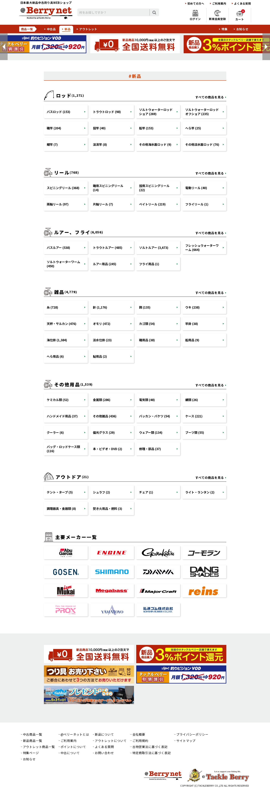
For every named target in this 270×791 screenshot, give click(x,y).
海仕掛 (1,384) (57, 340)
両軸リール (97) (58, 204)
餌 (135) (144, 307)
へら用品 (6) (55, 356)
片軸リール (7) (103, 204)
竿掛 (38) (191, 323)
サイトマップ (186, 740)
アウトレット (88, 29)
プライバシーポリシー (192, 734)
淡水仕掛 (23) (102, 340)
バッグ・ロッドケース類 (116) (63, 448)
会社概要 (138, 734)
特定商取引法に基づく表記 (151, 753)
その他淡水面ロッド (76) (202, 144)
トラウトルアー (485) (107, 247)
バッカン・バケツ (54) (154, 416)
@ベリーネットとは (75, 734)
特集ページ (31, 753)
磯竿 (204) (54, 128)
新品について (104, 734)
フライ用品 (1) (149, 264)
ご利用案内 (219, 3)
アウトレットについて (111, 740)
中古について (70, 753)
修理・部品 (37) (150, 448)
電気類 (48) (147, 399)
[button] (4, 46)
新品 (68, 29)
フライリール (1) (196, 204)
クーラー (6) (55, 432)
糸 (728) (52, 307)
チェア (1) (146, 492)
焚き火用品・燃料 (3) (107, 508)
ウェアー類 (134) (150, 432)
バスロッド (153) (58, 111)
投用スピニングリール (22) (154, 187)
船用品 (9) (192, 340)
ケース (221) (194, 416)
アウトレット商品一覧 (39, 747)
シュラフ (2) (101, 492)
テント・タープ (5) (60, 492)
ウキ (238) (192, 307)
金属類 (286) (101, 399)
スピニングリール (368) (63, 187)
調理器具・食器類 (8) (61, 508)
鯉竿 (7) (52, 144)
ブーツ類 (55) (194, 432)
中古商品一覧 (32, 734)
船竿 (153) (146, 128)
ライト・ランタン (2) (200, 492)
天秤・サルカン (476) (61, 323)
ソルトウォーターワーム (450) (63, 263)
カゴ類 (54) (147, 323)
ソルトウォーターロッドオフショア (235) (202, 111)
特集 (225, 29)
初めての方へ (196, 3)
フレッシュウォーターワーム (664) (202, 247)
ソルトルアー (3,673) (153, 247)
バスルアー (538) (58, 247)
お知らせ (242, 29)
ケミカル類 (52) (58, 399)
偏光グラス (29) (104, 432)
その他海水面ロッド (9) (155, 144)
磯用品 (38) (147, 340)
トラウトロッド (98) (107, 111)
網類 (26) (191, 399)
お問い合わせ (104, 753)
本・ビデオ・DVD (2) (107, 448)
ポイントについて (73, 747)
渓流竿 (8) (100, 144)
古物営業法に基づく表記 (150, 747)
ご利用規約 (140, 740)
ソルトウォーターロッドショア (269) (156, 111)
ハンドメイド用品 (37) (62, 416)
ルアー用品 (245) (104, 264)
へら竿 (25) (193, 128)
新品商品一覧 (32, 740)
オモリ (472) (101, 323)
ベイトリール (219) (152, 204)
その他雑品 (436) (104, 416)
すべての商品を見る (209, 97)
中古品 (51, 29)
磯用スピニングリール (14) (108, 187)
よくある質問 (242, 3)
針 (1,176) (100, 307)
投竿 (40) (99, 128)
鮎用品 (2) (100, 356)
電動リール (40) (196, 187)
